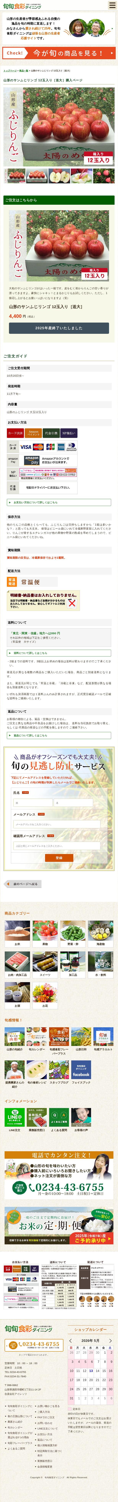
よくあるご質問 (16, 1448)
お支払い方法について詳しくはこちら (35, 502)
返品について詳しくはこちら (30, 735)
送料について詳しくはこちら (30, 653)
